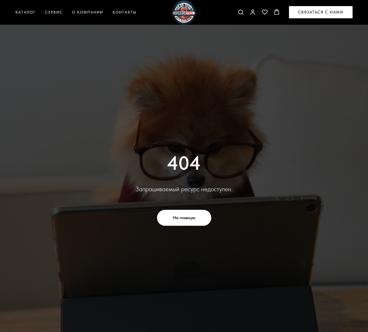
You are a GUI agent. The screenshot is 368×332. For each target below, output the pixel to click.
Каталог (25, 12)
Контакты (125, 12)
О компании (88, 12)
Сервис (54, 12)
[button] (241, 12)
